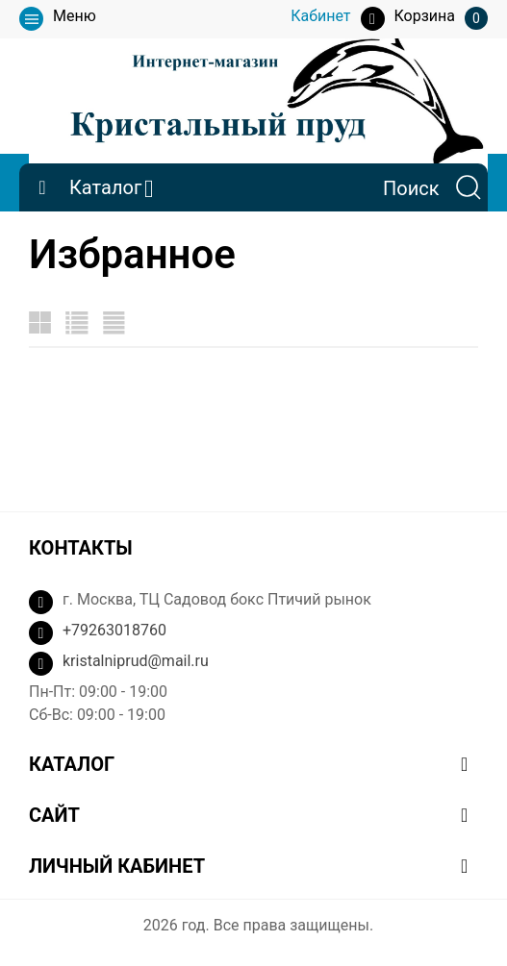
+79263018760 (114, 630)
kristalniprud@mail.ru (136, 661)
